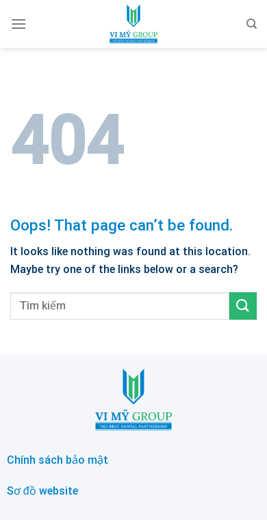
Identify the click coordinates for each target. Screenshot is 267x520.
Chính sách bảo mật (57, 459)
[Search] (251, 24)
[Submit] (243, 305)
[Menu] (18, 23)
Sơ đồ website (42, 490)
